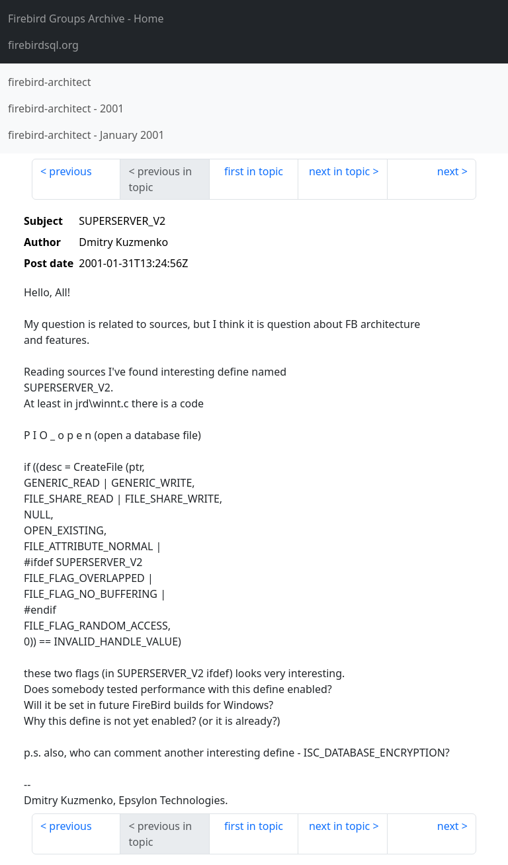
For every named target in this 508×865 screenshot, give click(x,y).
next (448, 171)
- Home (86, 18)
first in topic (253, 171)
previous (70, 171)
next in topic (339, 171)
